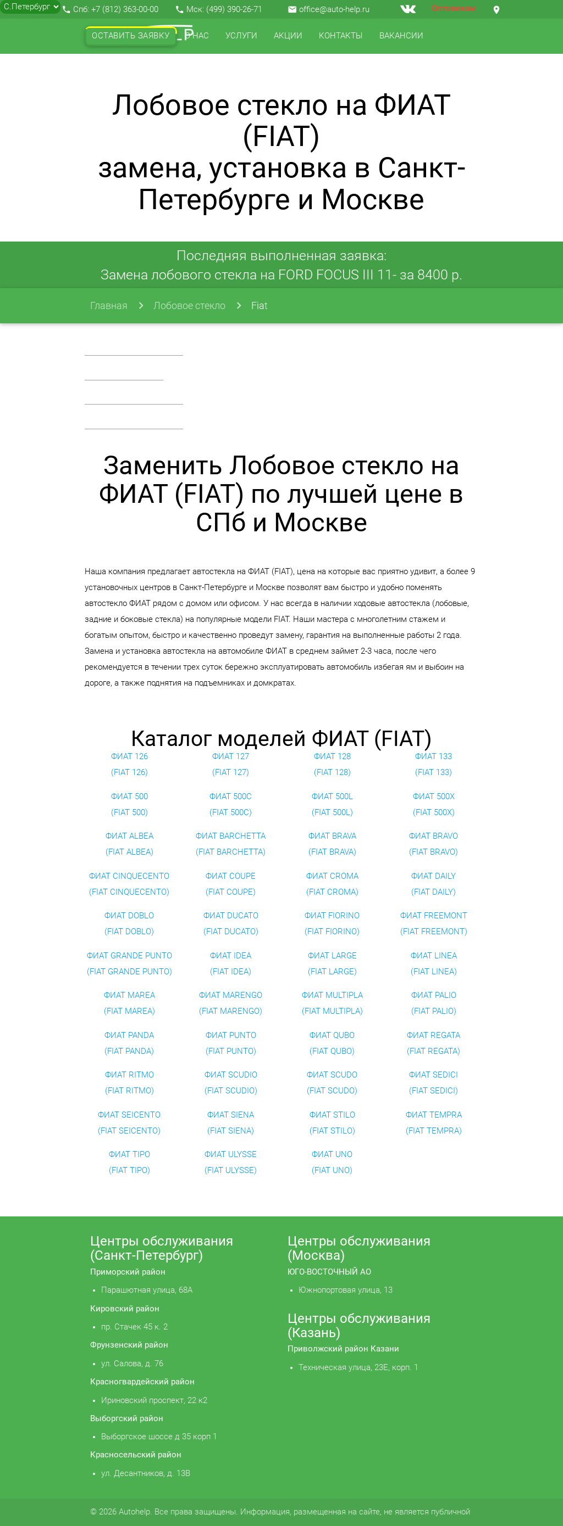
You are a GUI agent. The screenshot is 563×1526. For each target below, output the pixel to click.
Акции (288, 36)
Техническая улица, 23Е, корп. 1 (358, 1367)
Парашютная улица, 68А (146, 1290)
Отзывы (110, 71)
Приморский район (127, 1272)
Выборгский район (126, 1418)
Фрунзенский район (129, 1345)
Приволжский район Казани (343, 1349)
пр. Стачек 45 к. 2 (134, 1327)
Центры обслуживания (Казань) (359, 1325)
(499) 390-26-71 (234, 9)
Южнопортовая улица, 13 (346, 1290)
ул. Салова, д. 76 (132, 1363)
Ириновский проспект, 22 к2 (154, 1400)
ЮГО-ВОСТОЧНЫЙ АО (329, 1272)
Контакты (341, 36)
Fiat (259, 305)
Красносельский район (135, 1455)
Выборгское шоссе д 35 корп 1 (159, 1436)
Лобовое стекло (189, 305)
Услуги (241, 36)
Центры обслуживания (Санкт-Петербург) (161, 1248)
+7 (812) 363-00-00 (124, 9)
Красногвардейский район (142, 1382)
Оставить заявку (131, 36)
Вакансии (401, 36)
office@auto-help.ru (334, 9)
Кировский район (124, 1309)
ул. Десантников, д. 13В (145, 1473)
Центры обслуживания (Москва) (359, 1248)
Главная (109, 305)
